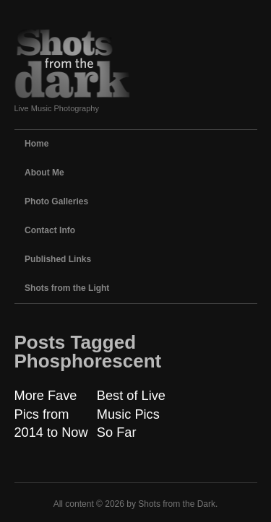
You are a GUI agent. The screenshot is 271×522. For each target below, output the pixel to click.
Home (36, 144)
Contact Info (50, 230)
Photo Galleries (56, 201)
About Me (44, 173)
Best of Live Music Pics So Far (131, 414)
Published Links (58, 259)
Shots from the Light (67, 288)
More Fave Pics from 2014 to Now (51, 414)
